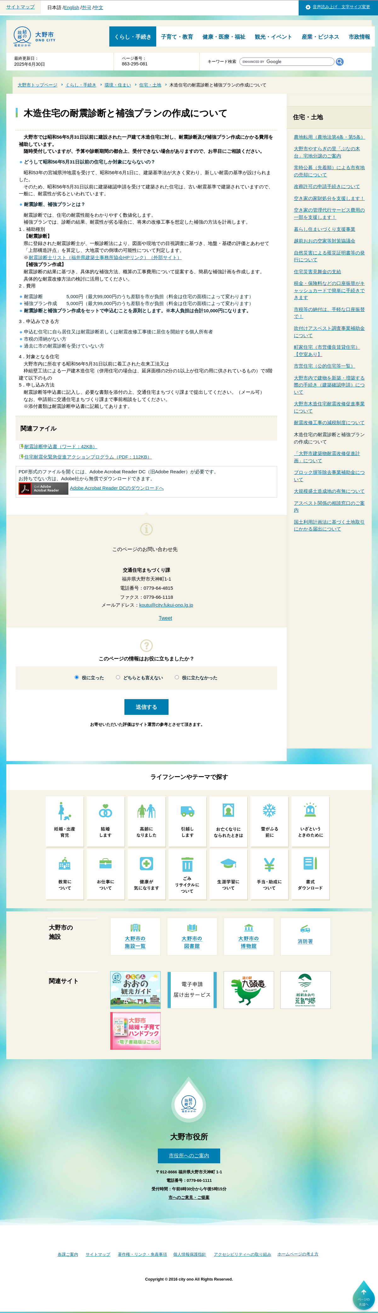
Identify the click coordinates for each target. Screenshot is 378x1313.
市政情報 (359, 37)
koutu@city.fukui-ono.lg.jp (166, 605)
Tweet (165, 618)
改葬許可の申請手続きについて (327, 186)
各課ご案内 (68, 1254)
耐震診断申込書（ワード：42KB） (60, 446)
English (71, 7)
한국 (86, 7)
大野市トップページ (37, 84)
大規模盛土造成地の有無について (329, 491)
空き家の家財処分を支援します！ (329, 198)
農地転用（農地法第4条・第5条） (329, 137)
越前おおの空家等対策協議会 (324, 240)
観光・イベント (273, 37)
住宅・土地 (150, 84)
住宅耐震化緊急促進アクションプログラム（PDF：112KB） (88, 456)
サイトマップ (20, 6)
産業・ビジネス (320, 37)
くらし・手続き (133, 37)
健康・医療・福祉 (224, 37)
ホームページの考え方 (298, 1254)
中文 (98, 7)
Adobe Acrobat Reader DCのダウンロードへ (91, 488)
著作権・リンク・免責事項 (142, 1254)
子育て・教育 (177, 37)
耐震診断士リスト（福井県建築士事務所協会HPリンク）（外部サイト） (105, 257)
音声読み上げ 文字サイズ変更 (341, 6)
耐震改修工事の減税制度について (329, 422)
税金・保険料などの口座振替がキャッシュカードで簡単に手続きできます (329, 290)
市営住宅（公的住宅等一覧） (324, 366)
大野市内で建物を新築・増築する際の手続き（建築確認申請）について (329, 385)
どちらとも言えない (143, 678)
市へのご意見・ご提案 (189, 1197)
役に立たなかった (199, 678)
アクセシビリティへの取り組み (242, 1254)
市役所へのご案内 (189, 1155)
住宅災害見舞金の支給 (317, 271)
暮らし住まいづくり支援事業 (324, 229)
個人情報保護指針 (189, 1254)
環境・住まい (118, 84)
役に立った (93, 678)
